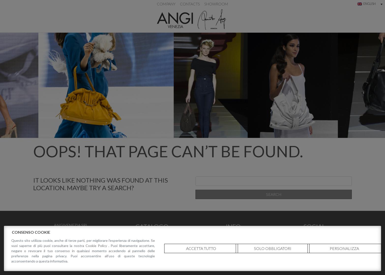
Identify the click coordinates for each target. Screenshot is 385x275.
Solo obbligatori (272, 248)
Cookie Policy (97, 246)
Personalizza (344, 248)
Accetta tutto (201, 248)
